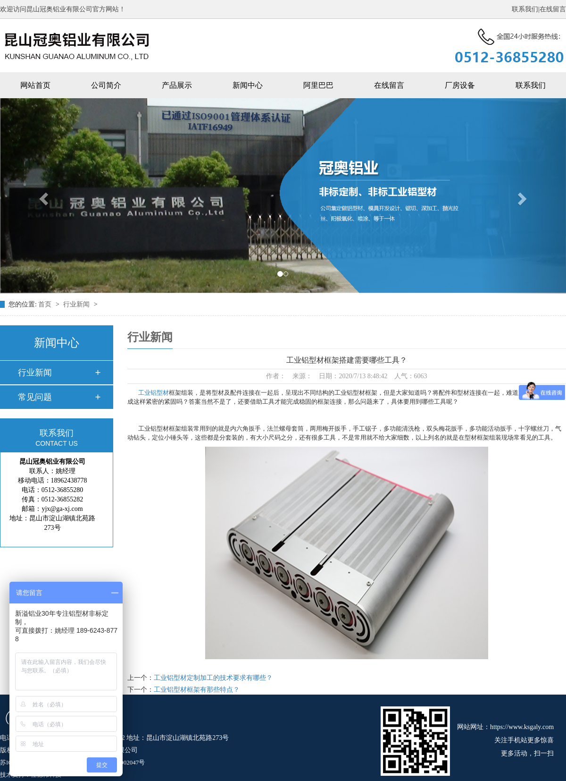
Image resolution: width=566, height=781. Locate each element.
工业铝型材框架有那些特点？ (197, 689)
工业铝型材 (153, 392)
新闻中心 (248, 85)
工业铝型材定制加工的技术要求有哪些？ (213, 677)
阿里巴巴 (318, 85)
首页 (45, 304)
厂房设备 (460, 85)
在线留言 (553, 9)
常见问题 (35, 397)
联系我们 (525, 9)
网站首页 (35, 85)
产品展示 (177, 85)
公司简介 (106, 85)
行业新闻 (77, 304)
